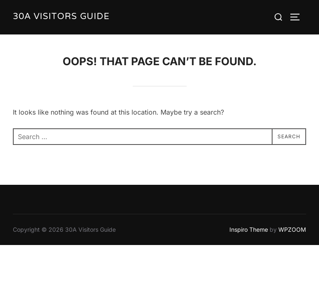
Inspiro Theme (248, 229)
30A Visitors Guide (61, 17)
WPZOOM (292, 229)
